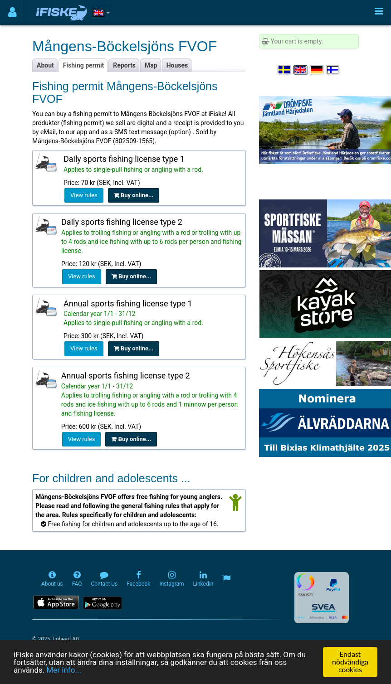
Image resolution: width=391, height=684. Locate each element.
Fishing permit (83, 65)
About (45, 65)
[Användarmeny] (12, 12)
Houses (177, 65)
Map (151, 65)
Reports (124, 65)
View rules (84, 195)
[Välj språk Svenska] (285, 69)
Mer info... (63, 670)
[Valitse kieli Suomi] (333, 69)
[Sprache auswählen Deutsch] (317, 69)
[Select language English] (301, 69)
